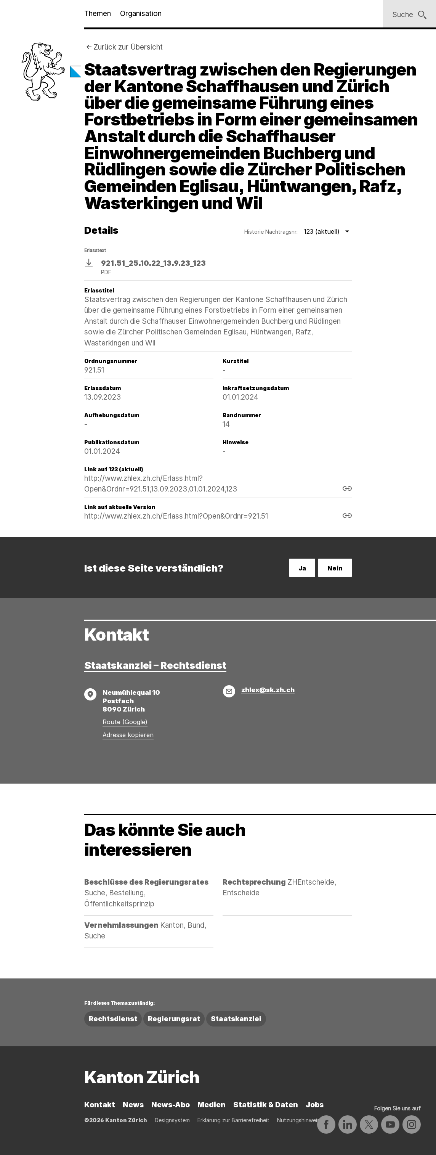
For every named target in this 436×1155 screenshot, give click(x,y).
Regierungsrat (174, 1019)
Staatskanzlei (236, 1019)
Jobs (315, 1104)
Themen (97, 13)
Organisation (141, 13)
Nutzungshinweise (300, 1120)
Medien (211, 1104)
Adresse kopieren (128, 735)
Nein (335, 568)
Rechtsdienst (113, 1019)
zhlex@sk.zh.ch (268, 690)
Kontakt (99, 1104)
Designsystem (172, 1120)
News (133, 1104)
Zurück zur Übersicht (128, 47)
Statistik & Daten (265, 1104)
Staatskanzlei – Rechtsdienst (155, 665)
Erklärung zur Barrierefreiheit (233, 1120)
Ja (302, 568)
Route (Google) (125, 722)
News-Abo (170, 1104)
